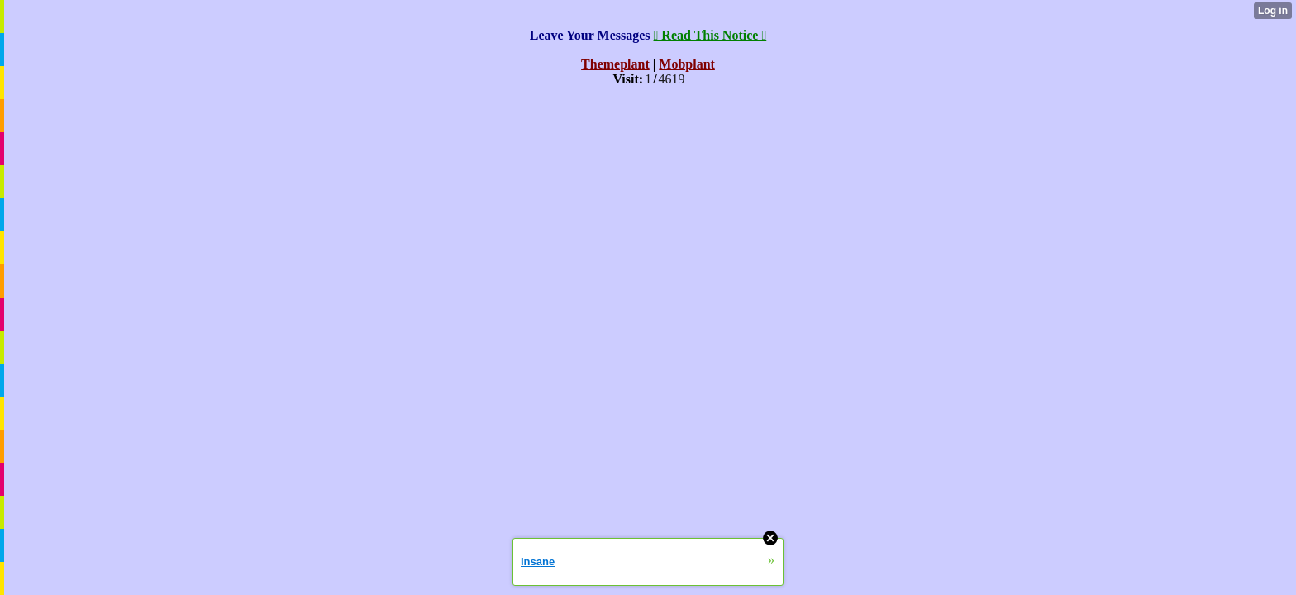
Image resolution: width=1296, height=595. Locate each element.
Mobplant (687, 64)
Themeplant (615, 64)
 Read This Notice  (710, 35)
